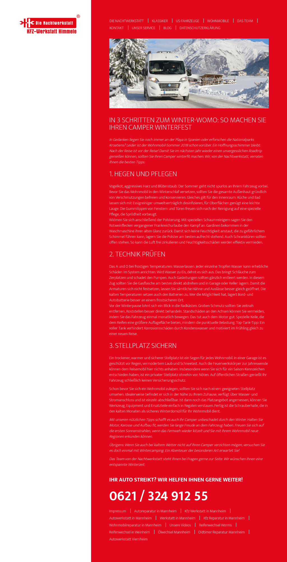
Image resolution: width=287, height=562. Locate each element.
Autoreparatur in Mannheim (155, 511)
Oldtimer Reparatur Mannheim (221, 532)
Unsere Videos (180, 525)
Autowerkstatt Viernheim (128, 539)
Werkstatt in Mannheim (177, 518)
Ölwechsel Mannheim (174, 532)
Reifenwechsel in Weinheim (129, 532)
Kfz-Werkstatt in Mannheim (205, 511)
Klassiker (160, 21)
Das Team (245, 21)
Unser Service (144, 28)
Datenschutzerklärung (200, 28)
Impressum (117, 511)
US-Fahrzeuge (187, 21)
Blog (167, 28)
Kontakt (117, 28)
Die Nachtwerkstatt (127, 21)
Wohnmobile (218, 21)
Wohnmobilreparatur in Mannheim (135, 525)
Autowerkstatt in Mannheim (130, 518)
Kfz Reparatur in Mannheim (224, 518)
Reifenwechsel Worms (215, 525)
